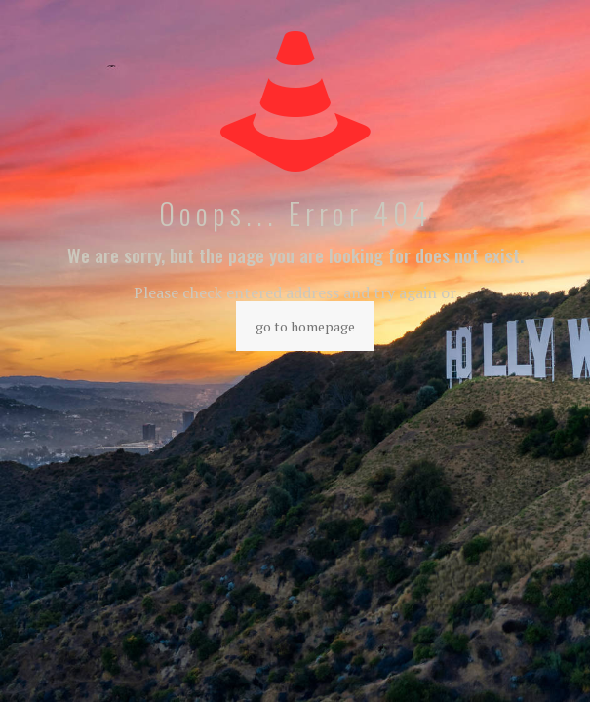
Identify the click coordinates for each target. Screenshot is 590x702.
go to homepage (305, 326)
